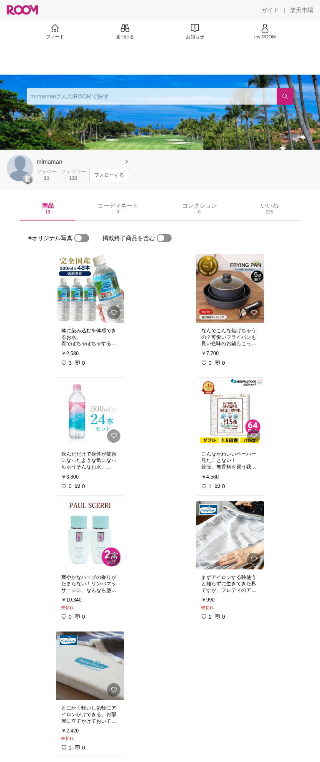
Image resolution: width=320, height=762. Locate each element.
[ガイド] (270, 10)
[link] (90, 288)
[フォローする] (109, 175)
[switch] (81, 238)
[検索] (285, 96)
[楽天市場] (301, 10)
